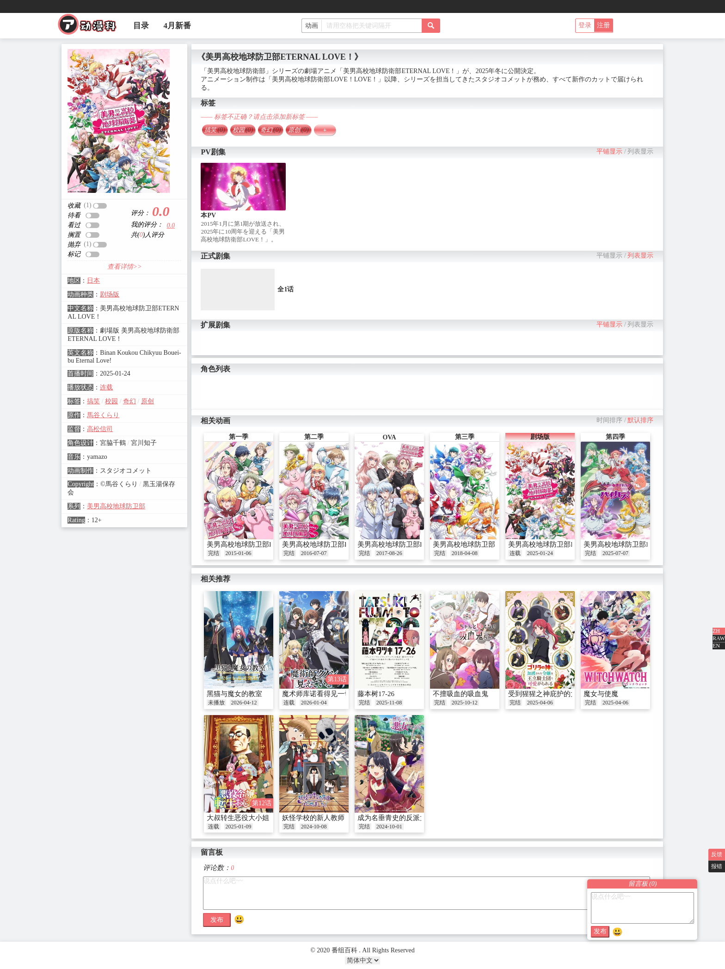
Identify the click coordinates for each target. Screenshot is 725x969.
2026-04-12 (244, 702)
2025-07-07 (615, 553)
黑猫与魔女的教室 (234, 693)
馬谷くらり (103, 415)
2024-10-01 (389, 826)
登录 (584, 25)
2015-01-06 (239, 553)
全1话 (285, 289)
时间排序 (609, 420)
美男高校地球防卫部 (116, 506)
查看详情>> (124, 266)
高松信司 (100, 429)
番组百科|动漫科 (91, 27)
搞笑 (93, 401)
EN (716, 645)
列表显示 (640, 151)
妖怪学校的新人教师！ (316, 817)
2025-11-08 (389, 702)
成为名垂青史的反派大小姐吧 (402, 817)
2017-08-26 (389, 553)
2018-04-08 (465, 553)
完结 (213, 553)
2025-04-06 (540, 702)
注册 (603, 25)
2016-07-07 (314, 553)
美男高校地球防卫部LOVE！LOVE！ (338, 544)
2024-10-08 (314, 826)
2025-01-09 (239, 826)
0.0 (171, 225)
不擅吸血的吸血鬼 (460, 693)
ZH (716, 631)
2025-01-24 (540, 553)
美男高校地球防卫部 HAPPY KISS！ (488, 544)
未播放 (216, 702)
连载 (106, 387)
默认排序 (640, 420)
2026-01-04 (314, 702)
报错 (716, 866)
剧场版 (109, 294)
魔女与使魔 (601, 693)
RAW (719, 638)
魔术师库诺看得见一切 (316, 693)
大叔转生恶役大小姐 (238, 817)
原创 (147, 401)
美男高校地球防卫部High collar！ (634, 544)
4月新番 (177, 25)
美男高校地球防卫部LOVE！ (251, 544)
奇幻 (129, 401)
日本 (93, 280)
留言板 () (642, 883)
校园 (111, 401)
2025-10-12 (465, 702)
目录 (141, 25)
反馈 (716, 854)
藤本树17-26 (375, 693)
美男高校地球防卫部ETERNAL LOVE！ (568, 544)
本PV (208, 215)
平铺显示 (609, 151)
